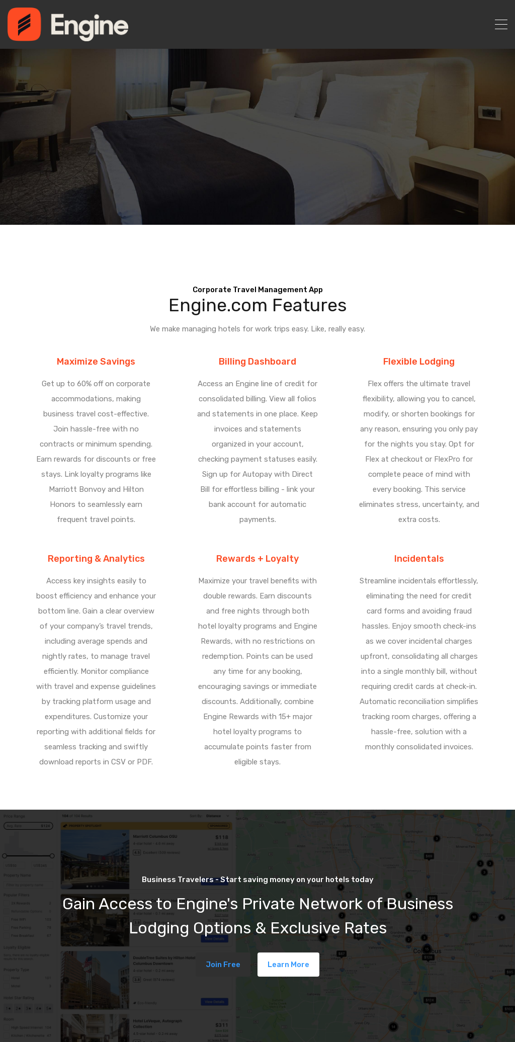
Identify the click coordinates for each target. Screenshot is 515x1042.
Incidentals (419, 558)
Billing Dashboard (257, 361)
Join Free (223, 964)
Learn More (288, 964)
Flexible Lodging (419, 361)
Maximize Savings (96, 361)
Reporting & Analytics (96, 558)
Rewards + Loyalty (257, 558)
